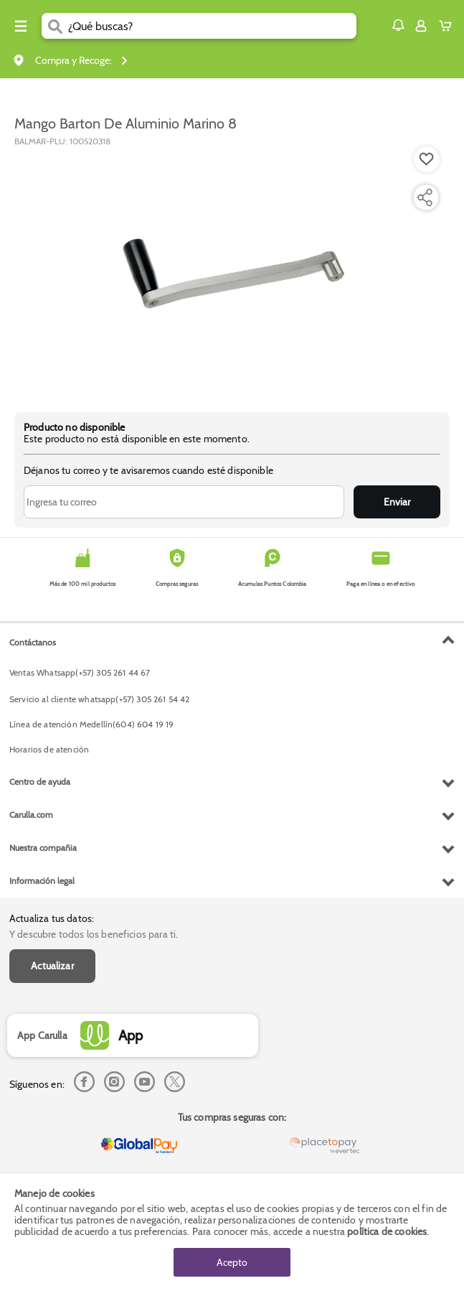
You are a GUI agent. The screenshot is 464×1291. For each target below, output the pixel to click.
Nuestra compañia (43, 847)
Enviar (397, 501)
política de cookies (387, 1231)
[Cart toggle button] (448, 25)
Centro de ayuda (39, 781)
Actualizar (52, 965)
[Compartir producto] (424, 197)
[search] (212, 26)
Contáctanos (32, 642)
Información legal (42, 880)
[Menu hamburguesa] (21, 25)
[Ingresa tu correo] (184, 501)
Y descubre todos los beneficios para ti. (93, 934)
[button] (398, 25)
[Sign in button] (421, 25)
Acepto (232, 1262)
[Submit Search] (55, 26)
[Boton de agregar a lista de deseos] (426, 159)
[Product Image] (230, 272)
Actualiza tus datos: (51, 918)
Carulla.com (31, 814)
